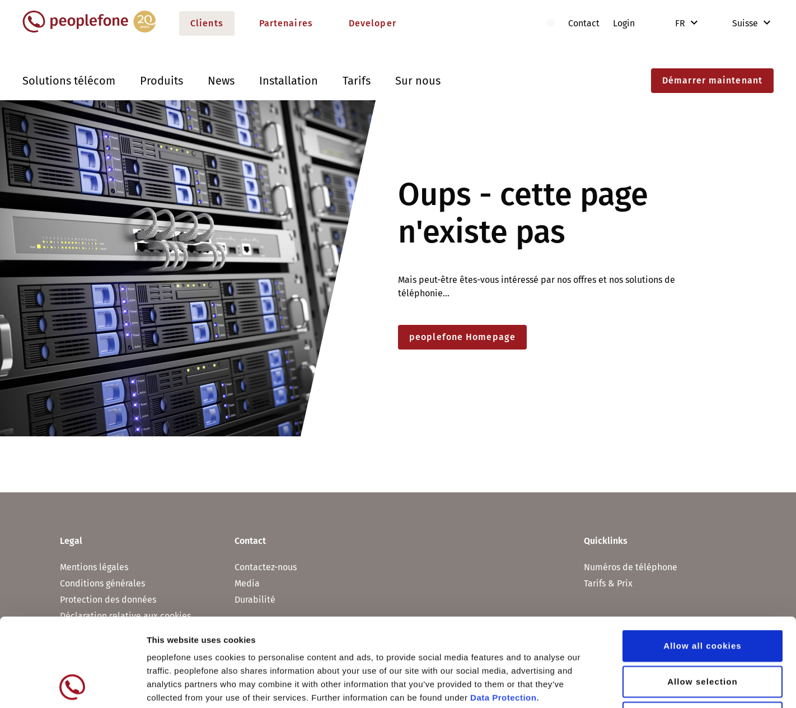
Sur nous (418, 80)
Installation (288, 80)
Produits (161, 80)
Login (624, 23)
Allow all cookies (702, 562)
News (221, 80)
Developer (372, 23)
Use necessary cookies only (703, 634)
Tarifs (357, 80)
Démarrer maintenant (712, 80)
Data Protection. (504, 615)
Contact (584, 23)
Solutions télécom (68, 80)
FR (681, 23)
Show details (587, 686)
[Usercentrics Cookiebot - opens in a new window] (72, 686)
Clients (206, 23)
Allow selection (702, 598)
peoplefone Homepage (462, 337)
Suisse (737, 23)
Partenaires (286, 23)
